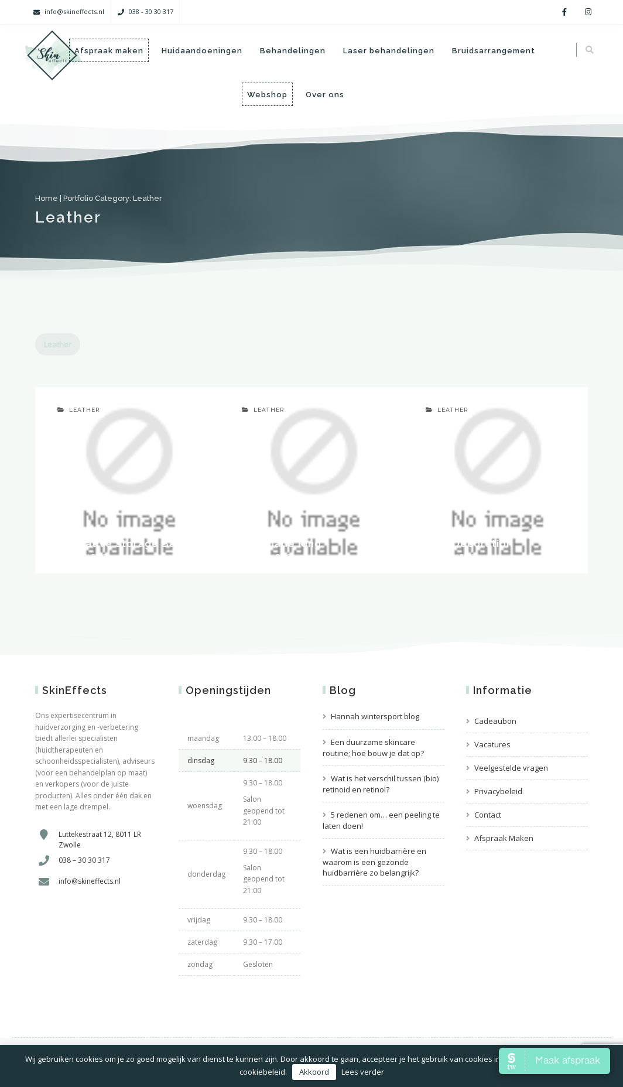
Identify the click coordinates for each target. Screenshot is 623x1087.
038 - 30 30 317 (151, 11)
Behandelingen (293, 50)
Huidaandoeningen (202, 50)
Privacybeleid (498, 791)
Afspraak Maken (503, 838)
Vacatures (492, 744)
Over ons (325, 94)
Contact (487, 814)
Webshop (267, 94)
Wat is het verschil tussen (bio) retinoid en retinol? (381, 784)
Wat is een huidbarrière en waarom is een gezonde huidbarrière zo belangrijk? (374, 862)
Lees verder (362, 1072)
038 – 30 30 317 (84, 860)
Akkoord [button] (314, 1072)
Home (46, 198)
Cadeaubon (495, 721)
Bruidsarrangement (493, 50)
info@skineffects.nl (74, 11)
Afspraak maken (108, 50)
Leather (57, 344)
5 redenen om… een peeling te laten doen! (381, 820)
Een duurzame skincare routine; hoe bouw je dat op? (373, 747)
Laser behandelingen (388, 50)
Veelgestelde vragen (511, 768)
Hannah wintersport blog (375, 716)
